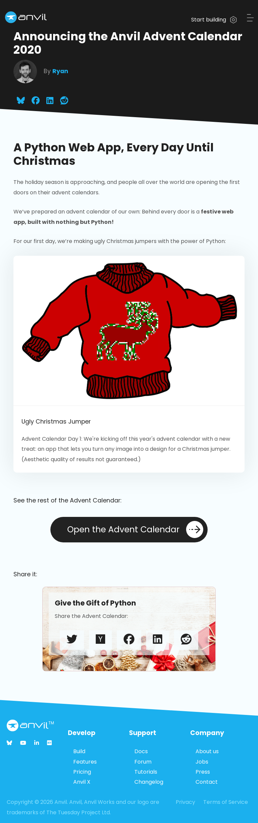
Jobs (202, 762)
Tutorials (145, 772)
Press (203, 772)
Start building (214, 19)
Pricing (82, 772)
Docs (141, 751)
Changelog (148, 782)
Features (85, 762)
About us (207, 751)
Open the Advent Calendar (135, 529)
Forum (143, 762)
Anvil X (81, 782)
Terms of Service (225, 802)
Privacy (185, 802)
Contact (207, 782)
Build (79, 751)
